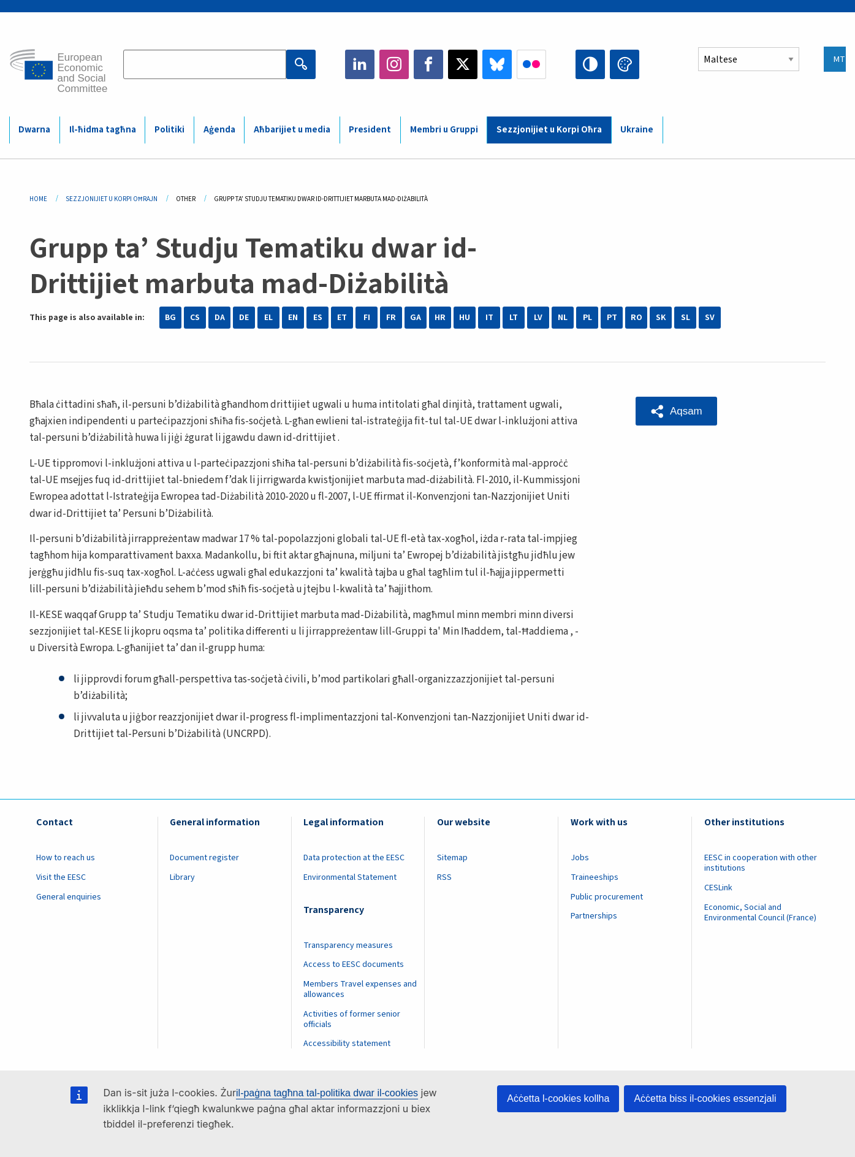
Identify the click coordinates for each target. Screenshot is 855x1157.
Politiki (169, 129)
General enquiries (68, 897)
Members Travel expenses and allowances (360, 989)
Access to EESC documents (353, 964)
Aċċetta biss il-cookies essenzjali (705, 1098)
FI (366, 317)
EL (268, 317)
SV (710, 317)
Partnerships (594, 916)
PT (612, 317)
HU (464, 317)
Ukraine (636, 129)
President (370, 129)
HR (440, 317)
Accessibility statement (346, 1043)
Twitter (462, 64)
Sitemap (452, 858)
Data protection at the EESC (354, 858)
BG (170, 317)
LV (538, 317)
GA (415, 317)
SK (661, 317)
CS (195, 317)
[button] (676, 411)
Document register (204, 858)
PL (587, 317)
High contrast (590, 64)
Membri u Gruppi (444, 129)
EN (293, 317)
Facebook (428, 64)
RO (636, 317)
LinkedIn (359, 64)
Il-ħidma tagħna (102, 129)
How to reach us (65, 858)
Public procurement (607, 897)
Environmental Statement (350, 877)
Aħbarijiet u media (292, 129)
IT (489, 317)
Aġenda (219, 129)
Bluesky (497, 64)
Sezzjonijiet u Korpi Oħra (549, 129)
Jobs (580, 858)
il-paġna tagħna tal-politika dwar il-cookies (327, 1093)
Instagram (394, 64)
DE (244, 317)
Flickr (531, 64)
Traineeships (594, 877)
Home (38, 199)
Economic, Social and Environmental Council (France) (761, 912)
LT (513, 317)
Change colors (624, 64)
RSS (444, 877)
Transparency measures (348, 945)
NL (563, 317)
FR (391, 317)
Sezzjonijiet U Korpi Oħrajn (112, 199)
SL (685, 317)
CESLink (718, 888)
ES (317, 317)
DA (220, 317)
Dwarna (34, 129)
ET (342, 317)
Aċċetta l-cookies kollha (558, 1098)
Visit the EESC (61, 877)
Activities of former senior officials (351, 1019)
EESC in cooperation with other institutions (760, 863)
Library (182, 877)
